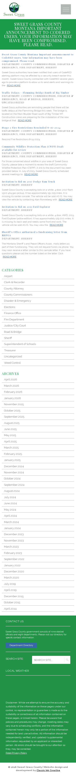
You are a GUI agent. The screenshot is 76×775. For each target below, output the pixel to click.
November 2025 (14, 404)
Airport (8, 276)
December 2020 (14, 571)
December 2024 (14, 466)
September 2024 (14, 484)
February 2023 (13, 553)
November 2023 (14, 540)
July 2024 (10, 497)
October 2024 (12, 478)
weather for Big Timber (68, 687)
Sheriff (51, 67)
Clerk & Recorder (14, 282)
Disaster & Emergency (17, 300)
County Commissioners (38, 64)
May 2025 (10, 435)
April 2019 (10, 590)
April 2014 (10, 608)
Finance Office (12, 313)
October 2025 (12, 410)
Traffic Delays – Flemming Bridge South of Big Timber (35, 92)
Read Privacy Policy (16, 752)
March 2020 (11, 577)
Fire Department (31, 67)
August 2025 (11, 423)
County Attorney (14, 288)
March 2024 (11, 522)
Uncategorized (13, 102)
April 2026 (10, 379)
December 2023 (14, 534)
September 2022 (14, 559)
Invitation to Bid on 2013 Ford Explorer (26, 206)
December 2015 (14, 596)
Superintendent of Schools (20, 344)
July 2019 (10, 583)
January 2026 (12, 398)
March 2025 (11, 447)
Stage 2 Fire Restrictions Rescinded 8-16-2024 (31, 127)
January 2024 (12, 528)
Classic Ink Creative (48, 770)
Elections (9, 307)
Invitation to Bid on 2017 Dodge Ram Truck (28, 181)
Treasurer (10, 350)
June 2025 (10, 429)
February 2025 (13, 453)
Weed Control (12, 362)
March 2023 (11, 546)
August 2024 (11, 490)
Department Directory (21, 645)
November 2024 (14, 472)
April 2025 (10, 441)
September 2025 (14, 416)
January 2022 (12, 565)
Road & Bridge (30, 99)
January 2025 (12, 460)
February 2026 (13, 391)
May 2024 (10, 509)
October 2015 (12, 602)
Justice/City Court (15, 325)
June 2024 (10, 503)
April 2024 (10, 515)
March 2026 (11, 385)
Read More (13, 85)
